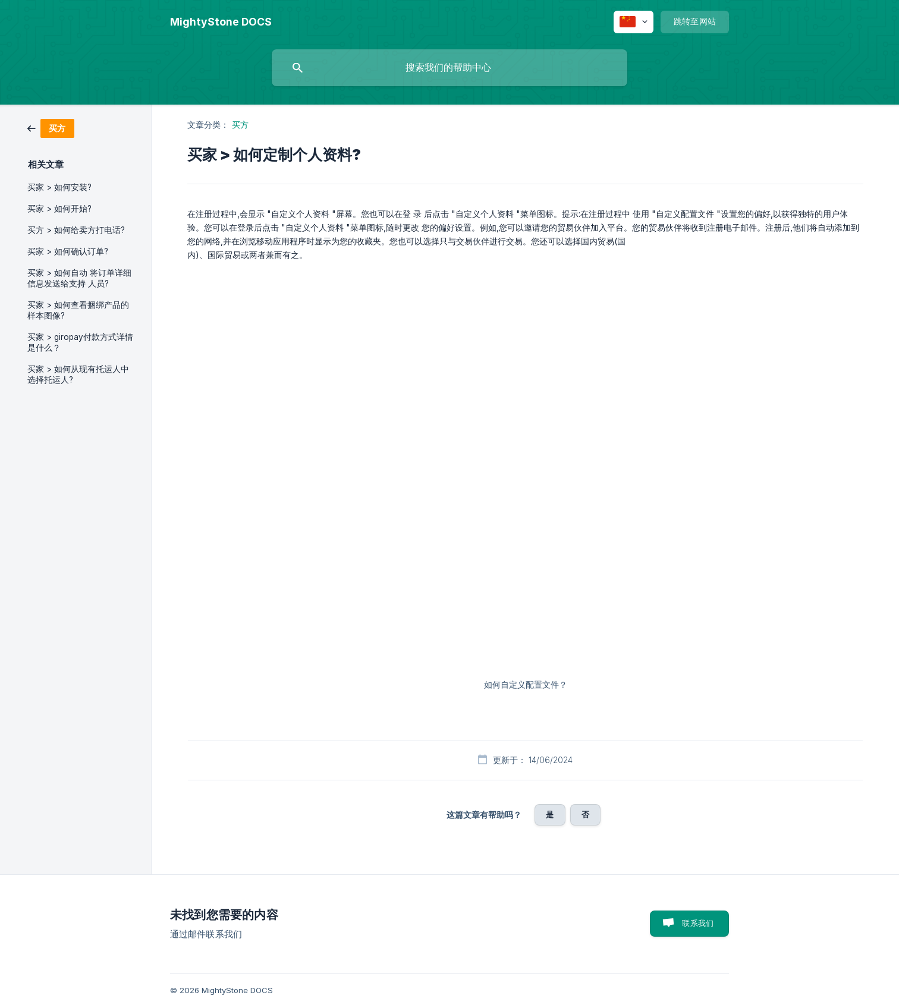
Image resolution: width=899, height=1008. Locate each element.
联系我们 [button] (697, 923)
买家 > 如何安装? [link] (59, 187)
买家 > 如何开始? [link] (59, 208)
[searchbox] (449, 67)
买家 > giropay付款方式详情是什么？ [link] (80, 342)
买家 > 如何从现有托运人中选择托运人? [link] (78, 374)
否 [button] (585, 814)
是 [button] (550, 814)
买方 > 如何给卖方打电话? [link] (76, 230)
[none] (221, 22)
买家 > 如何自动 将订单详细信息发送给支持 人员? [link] (79, 278)
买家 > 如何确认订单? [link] (67, 251)
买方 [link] (240, 124)
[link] (50, 127)
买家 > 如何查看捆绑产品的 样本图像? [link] (78, 310)
